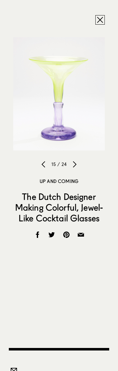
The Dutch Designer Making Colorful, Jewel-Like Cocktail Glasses (59, 207)
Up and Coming (59, 181)
